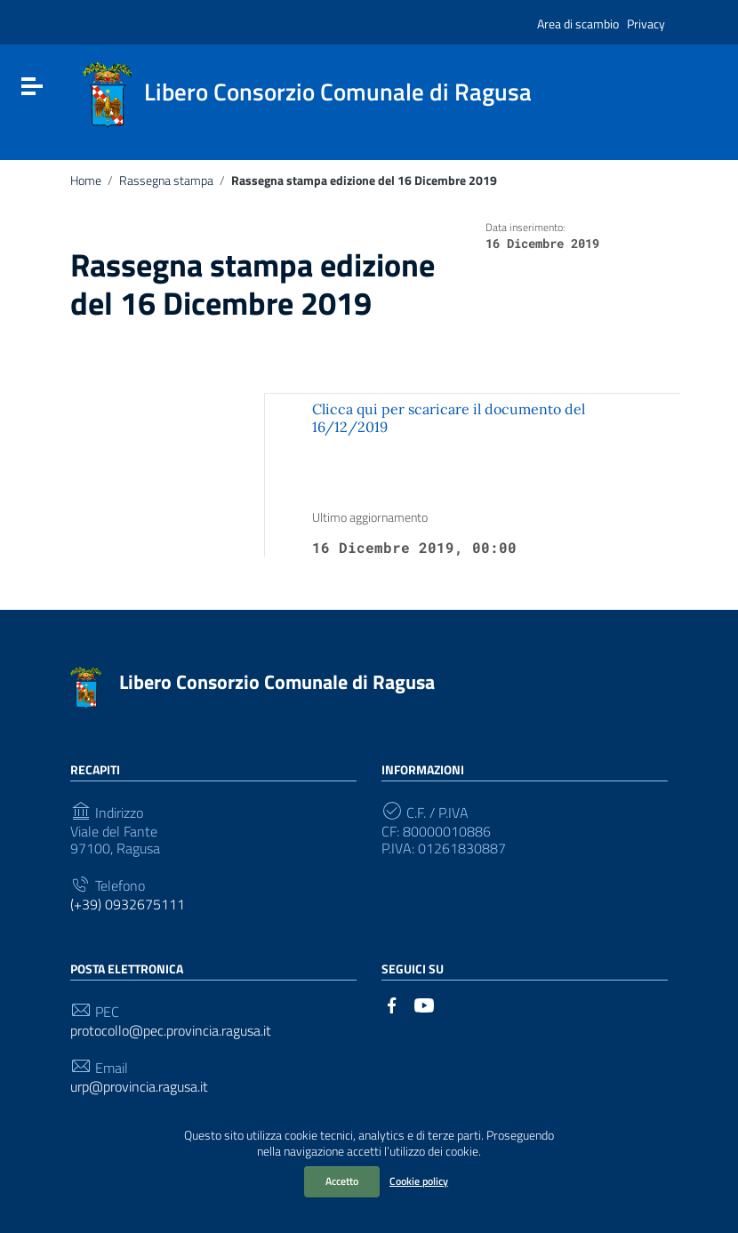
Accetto (341, 1181)
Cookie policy (418, 1181)
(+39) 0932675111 (127, 904)
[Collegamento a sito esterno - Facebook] (392, 1003)
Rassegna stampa (166, 180)
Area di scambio (578, 23)
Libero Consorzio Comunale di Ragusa (277, 682)
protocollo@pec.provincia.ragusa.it (170, 1030)
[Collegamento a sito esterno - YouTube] (424, 1003)
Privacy (646, 23)
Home (85, 180)
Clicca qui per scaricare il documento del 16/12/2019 (448, 417)
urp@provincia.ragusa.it (139, 1086)
